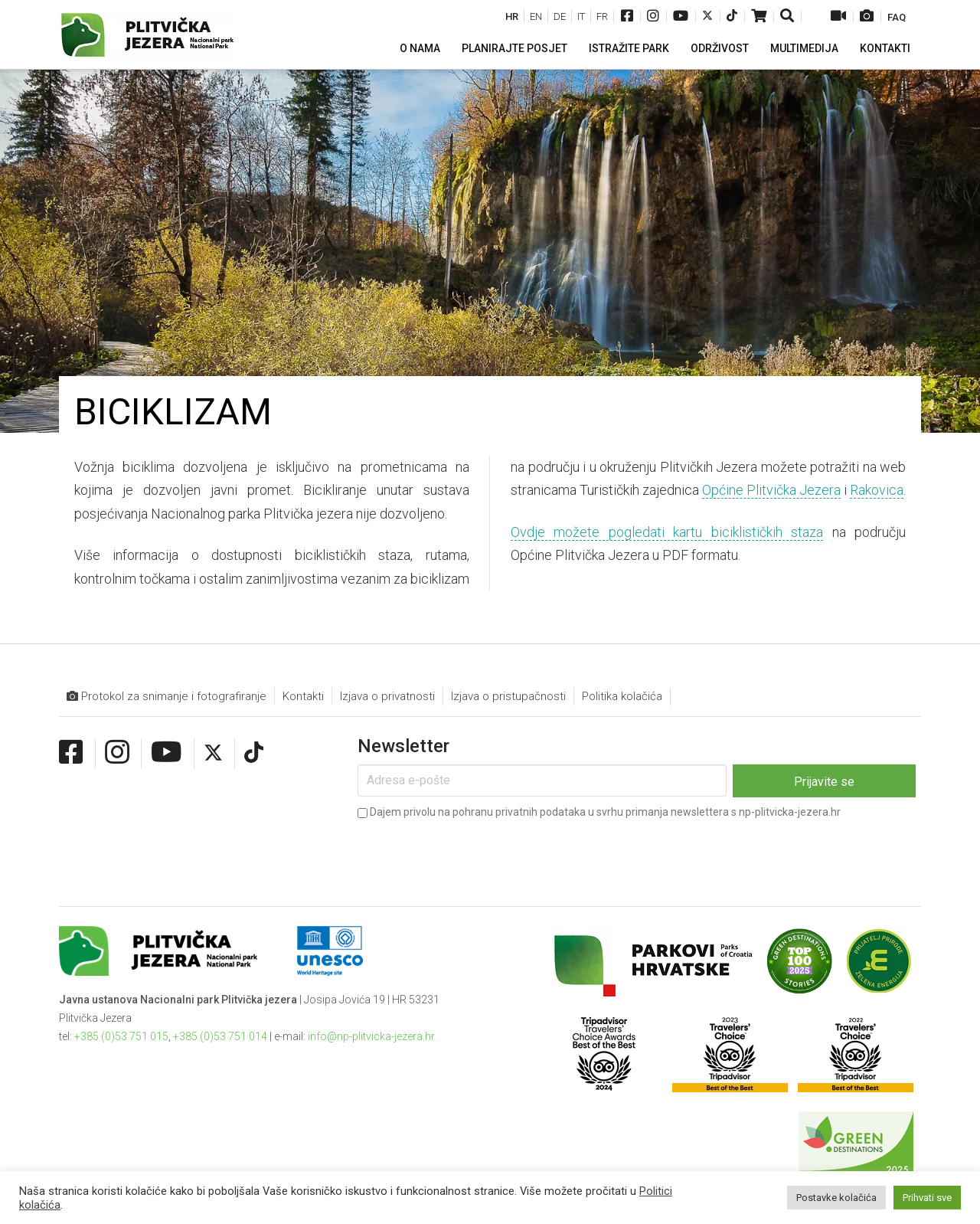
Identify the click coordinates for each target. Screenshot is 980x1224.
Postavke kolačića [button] (836, 1197)
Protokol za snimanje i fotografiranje (166, 696)
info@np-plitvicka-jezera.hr (371, 1036)
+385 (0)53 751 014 (220, 1036)
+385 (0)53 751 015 (121, 1036)
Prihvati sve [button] (927, 1197)
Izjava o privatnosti (387, 696)
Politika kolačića (622, 696)
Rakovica (876, 490)
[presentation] (474, 852)
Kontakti (303, 696)
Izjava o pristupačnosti (508, 696)
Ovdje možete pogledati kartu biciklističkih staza (667, 532)
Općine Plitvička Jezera (771, 490)
